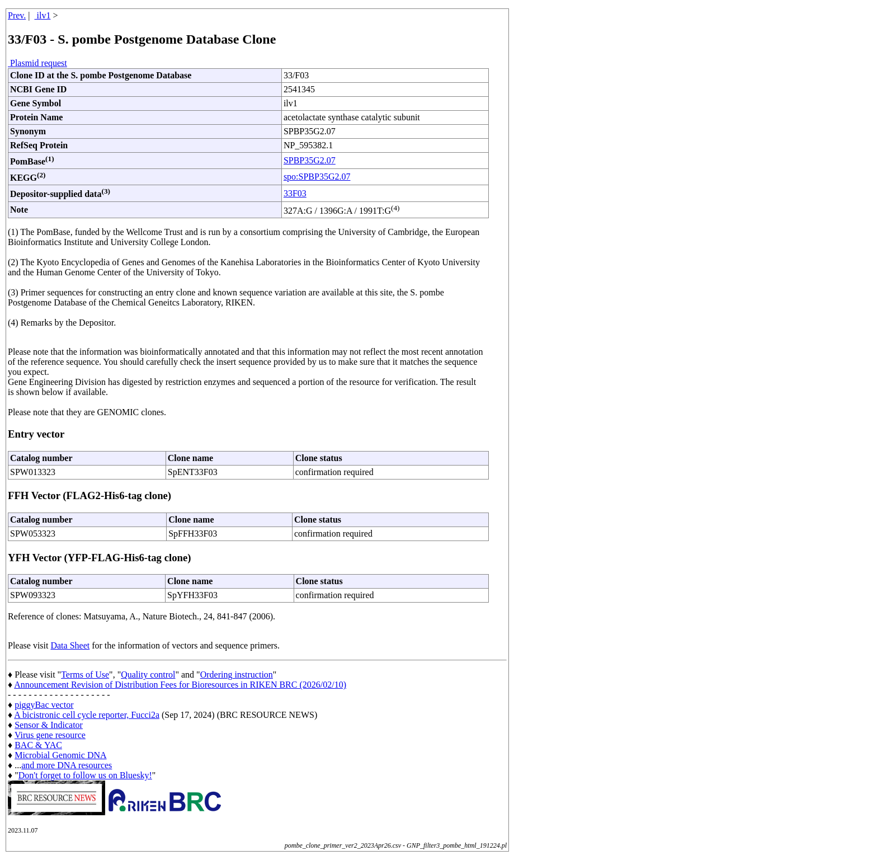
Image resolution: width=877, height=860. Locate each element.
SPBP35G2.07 (310, 160)
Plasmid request (37, 63)
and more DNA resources (66, 765)
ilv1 (43, 15)
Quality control (148, 674)
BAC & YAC (38, 745)
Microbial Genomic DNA (60, 755)
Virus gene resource (50, 735)
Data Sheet (69, 645)
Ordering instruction (236, 674)
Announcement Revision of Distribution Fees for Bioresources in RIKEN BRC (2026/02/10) (180, 684)
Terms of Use (85, 674)
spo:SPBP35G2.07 (317, 176)
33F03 (295, 193)
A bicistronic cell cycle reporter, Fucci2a (86, 715)
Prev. (17, 15)
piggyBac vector (44, 704)
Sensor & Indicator (49, 725)
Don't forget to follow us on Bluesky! (85, 775)
